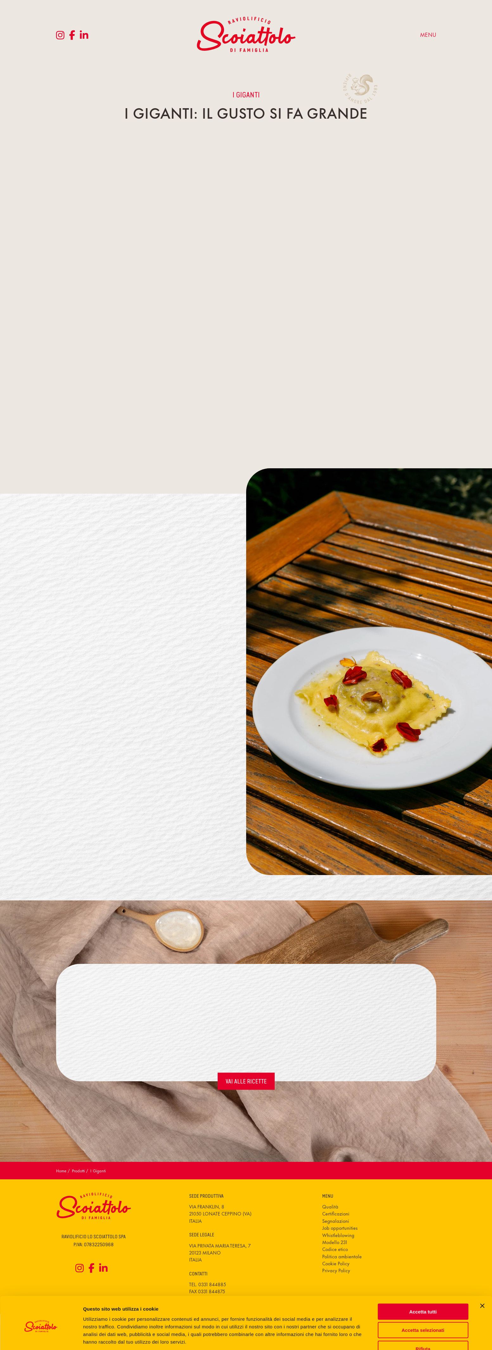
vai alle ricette (246, 1081)
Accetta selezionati (422, 1305)
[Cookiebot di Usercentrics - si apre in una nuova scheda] (41, 1337)
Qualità (330, 1206)
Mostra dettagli (333, 1337)
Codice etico (335, 1249)
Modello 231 (334, 1242)
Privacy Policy (336, 1270)
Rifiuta (423, 1324)
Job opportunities (340, 1227)
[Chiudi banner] (482, 1281)
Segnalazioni (335, 1220)
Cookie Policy (335, 1263)
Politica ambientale (342, 1256)
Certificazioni (335, 1213)
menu (428, 34)
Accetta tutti (423, 1286)
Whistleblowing (338, 1235)
